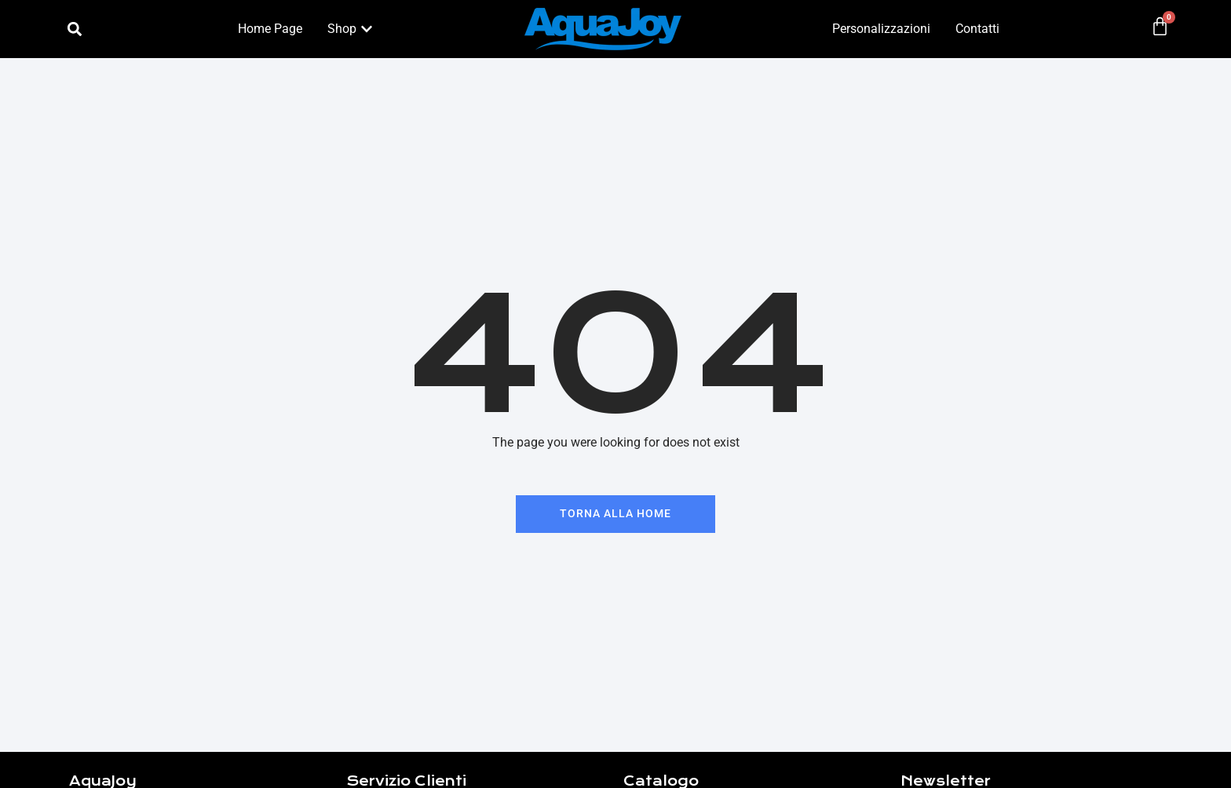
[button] (74, 29)
